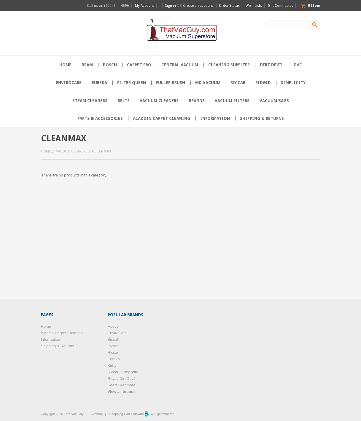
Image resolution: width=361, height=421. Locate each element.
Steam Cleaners (89, 101)
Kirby (112, 365)
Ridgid (263, 83)
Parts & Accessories (100, 118)
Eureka (99, 83)
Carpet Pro (139, 65)
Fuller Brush (170, 83)
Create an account (198, 6)
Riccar (237, 83)
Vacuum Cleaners (159, 101)
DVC (298, 65)
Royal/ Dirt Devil (121, 378)
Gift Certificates (280, 6)
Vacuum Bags (274, 101)
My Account (144, 6)
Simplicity (293, 83)
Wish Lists (254, 6)
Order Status (229, 6)
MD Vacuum (207, 83)
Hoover (114, 326)
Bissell (113, 339)
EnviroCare (69, 83)
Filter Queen (131, 83)
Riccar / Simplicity (123, 372)
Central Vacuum (179, 65)
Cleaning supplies (229, 65)
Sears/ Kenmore (122, 385)
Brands (197, 101)
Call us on (108, 6)
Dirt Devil (272, 65)
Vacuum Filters (232, 101)
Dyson (113, 346)
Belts (123, 101)
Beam (87, 65)
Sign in (170, 6)
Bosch (110, 65)
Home (46, 151)
